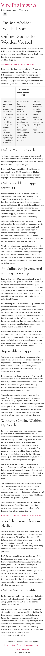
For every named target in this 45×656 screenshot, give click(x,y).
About (39, 645)
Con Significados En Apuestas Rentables (17, 64)
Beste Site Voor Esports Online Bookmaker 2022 (21, 515)
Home (6, 645)
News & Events (22, 649)
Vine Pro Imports (18, 5)
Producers (28, 645)
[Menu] (5, 14)
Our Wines (16, 645)
